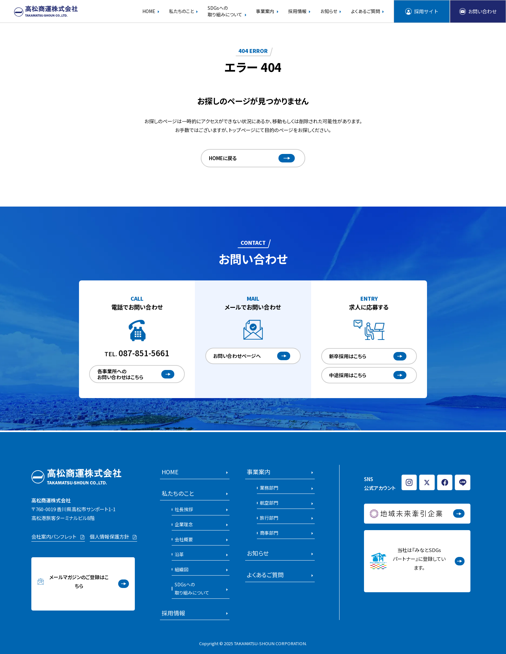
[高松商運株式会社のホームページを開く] (46, 12)
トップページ (242, 129)
